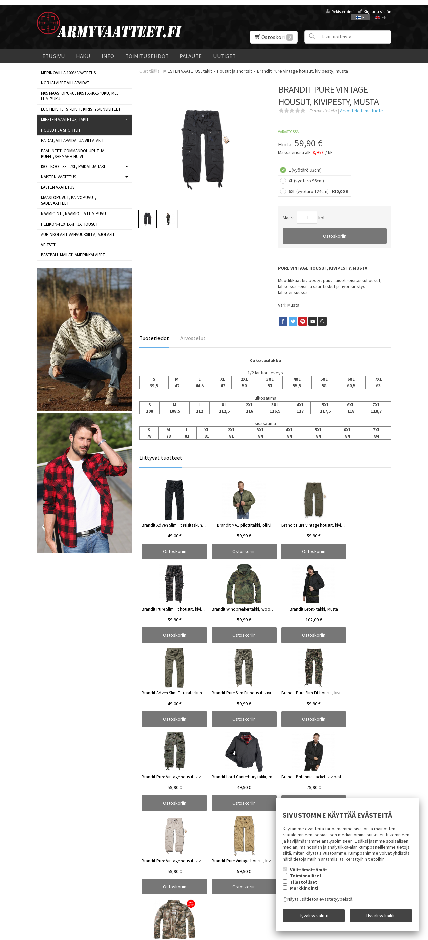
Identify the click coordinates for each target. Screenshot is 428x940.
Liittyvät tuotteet (160, 457)
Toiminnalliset (306, 880)
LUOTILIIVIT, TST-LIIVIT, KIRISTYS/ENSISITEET (81, 109)
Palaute (191, 56)
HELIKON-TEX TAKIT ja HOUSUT (69, 224)
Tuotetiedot (154, 338)
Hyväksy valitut (314, 918)
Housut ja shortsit (61, 130)
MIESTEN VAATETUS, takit (65, 119)
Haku (83, 56)
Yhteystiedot (50, 886)
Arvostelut (193, 338)
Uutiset (224, 56)
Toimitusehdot (147, 56)
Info (108, 56)
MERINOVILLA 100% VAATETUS (68, 73)
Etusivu (53, 56)
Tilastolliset (303, 886)
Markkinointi (304, 892)
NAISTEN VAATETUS (58, 177)
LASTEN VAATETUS (57, 187)
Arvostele (361, 111)
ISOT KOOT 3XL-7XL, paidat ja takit (74, 166)
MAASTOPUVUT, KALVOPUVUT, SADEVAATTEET (68, 200)
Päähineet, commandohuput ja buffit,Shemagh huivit (72, 153)
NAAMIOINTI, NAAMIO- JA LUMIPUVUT (74, 214)
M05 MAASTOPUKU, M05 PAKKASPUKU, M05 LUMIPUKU (79, 96)
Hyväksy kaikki (381, 918)
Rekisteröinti (343, 11)
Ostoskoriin (334, 236)
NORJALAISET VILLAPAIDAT (65, 83)
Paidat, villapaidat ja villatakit (72, 140)
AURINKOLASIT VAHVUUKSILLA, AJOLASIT (78, 234)
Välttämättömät (308, 874)
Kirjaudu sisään (377, 11)
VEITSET (48, 245)
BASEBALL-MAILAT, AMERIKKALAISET (73, 255)
